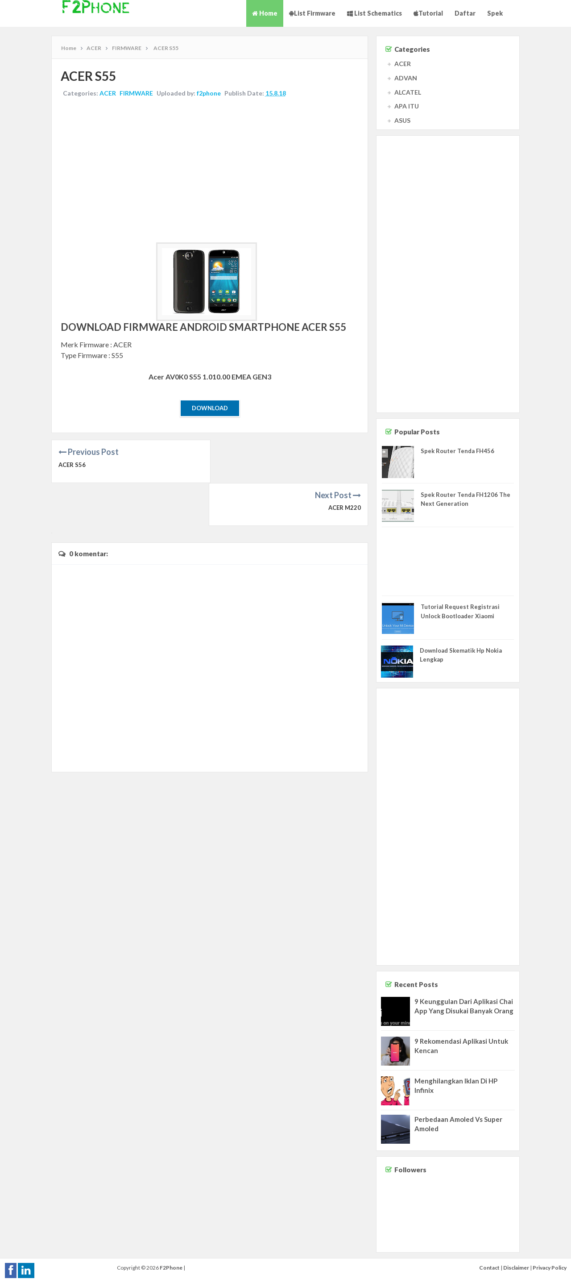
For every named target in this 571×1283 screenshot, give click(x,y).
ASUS (402, 120)
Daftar (465, 13)
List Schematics (374, 13)
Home (264, 13)
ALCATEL (407, 92)
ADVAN (405, 78)
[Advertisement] (210, 170)
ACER (107, 93)
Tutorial (428, 13)
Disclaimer (516, 1267)
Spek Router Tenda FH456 (457, 450)
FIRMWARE (136, 93)
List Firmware (312, 13)
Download (210, 408)
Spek (495, 13)
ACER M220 (344, 464)
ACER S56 (72, 464)
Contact (489, 1267)
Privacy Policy (550, 1267)
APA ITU (406, 106)
